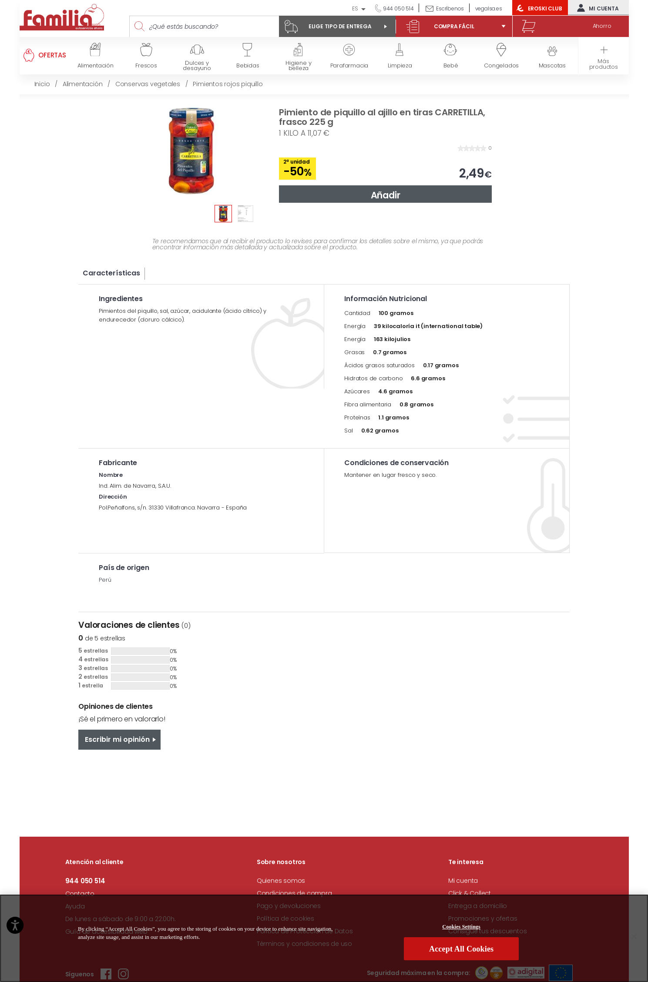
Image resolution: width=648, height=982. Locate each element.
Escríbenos (450, 8)
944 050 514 (398, 8)
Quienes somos (281, 880)
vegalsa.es (488, 8)
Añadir (385, 195)
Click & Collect (469, 893)
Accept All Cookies (461, 952)
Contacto (79, 893)
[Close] (634, 939)
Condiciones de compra (294, 893)
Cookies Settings (461, 929)
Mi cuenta (595, 8)
